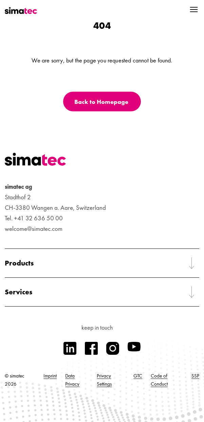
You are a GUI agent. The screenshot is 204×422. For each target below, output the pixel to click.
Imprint (50, 375)
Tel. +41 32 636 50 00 (34, 218)
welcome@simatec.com (33, 228)
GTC (137, 375)
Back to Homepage (101, 102)
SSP (195, 375)
